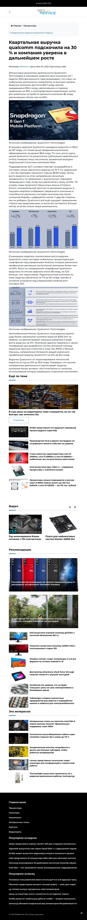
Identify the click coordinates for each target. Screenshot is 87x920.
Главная (16, 26)
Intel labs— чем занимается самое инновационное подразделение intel (45, 867)
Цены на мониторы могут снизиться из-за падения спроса (39, 894)
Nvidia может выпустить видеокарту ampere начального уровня (41, 853)
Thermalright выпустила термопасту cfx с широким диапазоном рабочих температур (52, 774)
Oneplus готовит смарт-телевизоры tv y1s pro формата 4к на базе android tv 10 (53, 660)
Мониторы (14, 812)
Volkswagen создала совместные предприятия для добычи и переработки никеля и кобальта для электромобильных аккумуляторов (52, 702)
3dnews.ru (25, 66)
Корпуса (13, 827)
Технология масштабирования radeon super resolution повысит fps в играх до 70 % (52, 735)
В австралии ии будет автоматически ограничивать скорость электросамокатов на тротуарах (43, 619)
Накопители (15, 817)
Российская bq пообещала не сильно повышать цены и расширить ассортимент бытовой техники (40, 583)
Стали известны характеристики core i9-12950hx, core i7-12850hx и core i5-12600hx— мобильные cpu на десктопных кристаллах (52, 456)
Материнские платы (19, 822)
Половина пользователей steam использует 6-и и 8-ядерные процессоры (46, 879)
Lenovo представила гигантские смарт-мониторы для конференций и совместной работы (52, 763)
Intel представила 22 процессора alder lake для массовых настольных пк (46, 858)
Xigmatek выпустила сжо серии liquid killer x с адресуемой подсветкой (45, 848)
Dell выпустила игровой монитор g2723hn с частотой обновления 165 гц (52, 633)
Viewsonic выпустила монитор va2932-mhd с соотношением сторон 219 (52, 647)
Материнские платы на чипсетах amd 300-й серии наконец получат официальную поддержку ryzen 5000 (52, 724)
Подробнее (18, 420)
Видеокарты (15, 832)
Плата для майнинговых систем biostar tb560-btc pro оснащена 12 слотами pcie (60, 540)
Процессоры (30, 26)
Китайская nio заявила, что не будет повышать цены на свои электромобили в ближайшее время (51, 687)
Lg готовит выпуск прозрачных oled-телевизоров (34, 889)
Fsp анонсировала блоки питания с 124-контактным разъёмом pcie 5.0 (24, 539)
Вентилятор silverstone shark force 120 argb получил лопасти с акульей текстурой (52, 673)
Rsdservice (19, 914)
